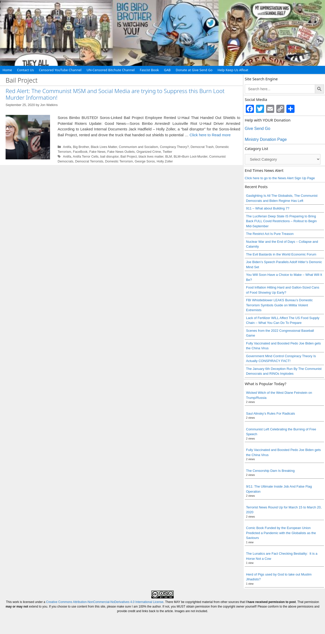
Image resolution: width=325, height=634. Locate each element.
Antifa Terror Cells (86, 156)
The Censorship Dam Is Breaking (270, 471)
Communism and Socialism (138, 147)
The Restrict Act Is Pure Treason (270, 234)
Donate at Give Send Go (194, 70)
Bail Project (128, 156)
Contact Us (25, 70)
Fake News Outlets (121, 152)
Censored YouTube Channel (60, 70)
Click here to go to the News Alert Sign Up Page (280, 178)
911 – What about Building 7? (267, 208)
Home (7, 70)
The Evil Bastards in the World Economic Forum (281, 254)
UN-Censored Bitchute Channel (111, 70)
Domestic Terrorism (119, 161)
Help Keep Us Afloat (233, 70)
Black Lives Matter (104, 147)
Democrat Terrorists (89, 161)
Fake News (97, 152)
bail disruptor (109, 156)
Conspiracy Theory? (174, 147)
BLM (168, 156)
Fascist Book (149, 70)
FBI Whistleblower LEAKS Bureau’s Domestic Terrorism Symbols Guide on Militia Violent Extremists (279, 305)
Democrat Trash (202, 147)
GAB (167, 70)
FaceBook (80, 152)
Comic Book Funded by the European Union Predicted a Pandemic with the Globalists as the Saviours (281, 533)
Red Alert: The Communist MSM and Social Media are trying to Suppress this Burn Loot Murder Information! (115, 94)
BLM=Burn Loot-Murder (190, 156)
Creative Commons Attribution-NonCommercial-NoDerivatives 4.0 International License (105, 602)
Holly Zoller (165, 161)
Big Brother (81, 147)
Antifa (67, 147)
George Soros (145, 161)
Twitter (167, 152)
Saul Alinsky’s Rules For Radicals (270, 413)
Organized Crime (148, 152)
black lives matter (151, 156)
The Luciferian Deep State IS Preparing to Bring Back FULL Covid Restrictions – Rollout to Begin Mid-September (281, 221)
